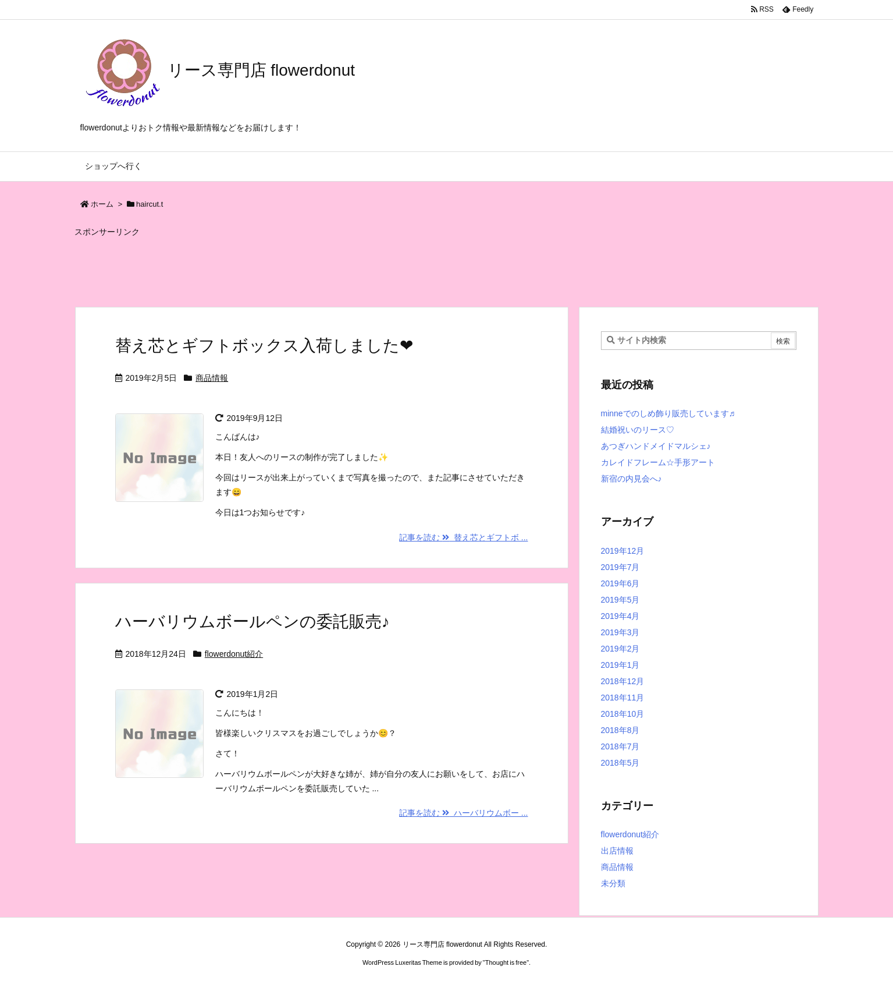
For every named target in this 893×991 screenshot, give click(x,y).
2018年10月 (623, 714)
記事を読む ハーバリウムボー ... (463, 812)
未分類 (613, 883)
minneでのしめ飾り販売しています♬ (668, 413)
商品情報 (211, 378)
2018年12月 (623, 681)
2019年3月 (620, 632)
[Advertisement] (356, 266)
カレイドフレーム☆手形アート (658, 462)
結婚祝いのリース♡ (637, 429)
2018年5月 (620, 762)
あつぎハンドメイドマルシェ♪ (656, 446)
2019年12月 (623, 550)
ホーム (102, 204)
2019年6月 (620, 583)
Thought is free (505, 962)
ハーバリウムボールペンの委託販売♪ (252, 622)
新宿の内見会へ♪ (631, 478)
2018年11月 (623, 697)
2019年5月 (620, 599)
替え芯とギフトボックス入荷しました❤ (264, 346)
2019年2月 (620, 648)
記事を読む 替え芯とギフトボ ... (463, 537)
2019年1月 (620, 665)
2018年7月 (620, 746)
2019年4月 (620, 616)
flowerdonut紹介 (234, 654)
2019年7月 (620, 567)
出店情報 (617, 850)
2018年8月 (620, 730)
